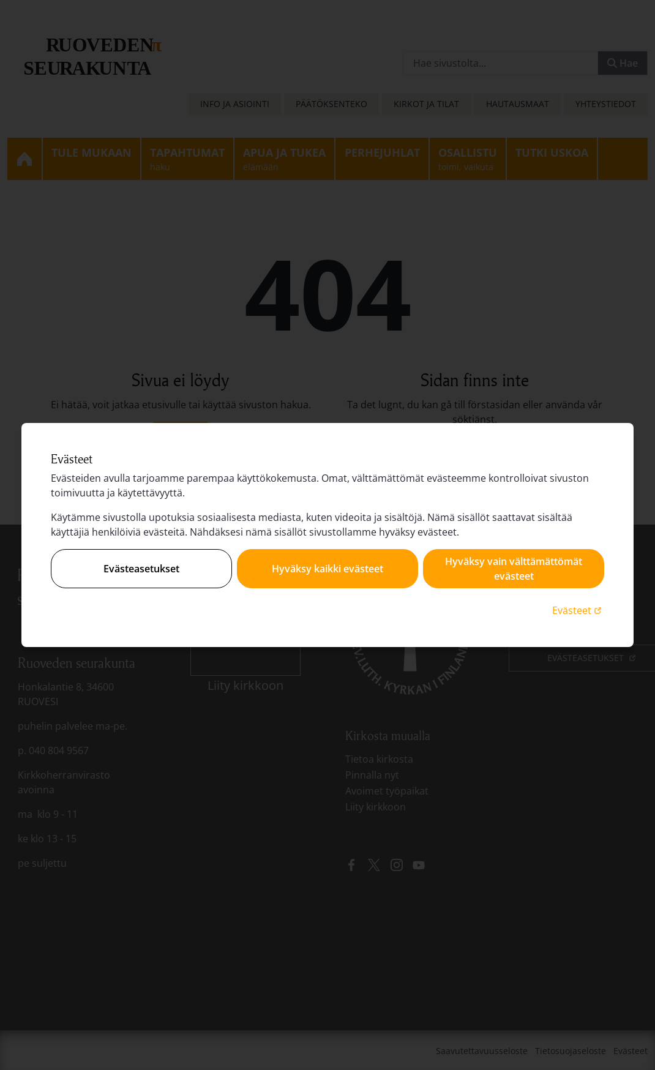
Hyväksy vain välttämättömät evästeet (513, 569)
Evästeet (578, 610)
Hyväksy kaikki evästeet (327, 568)
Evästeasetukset (141, 568)
